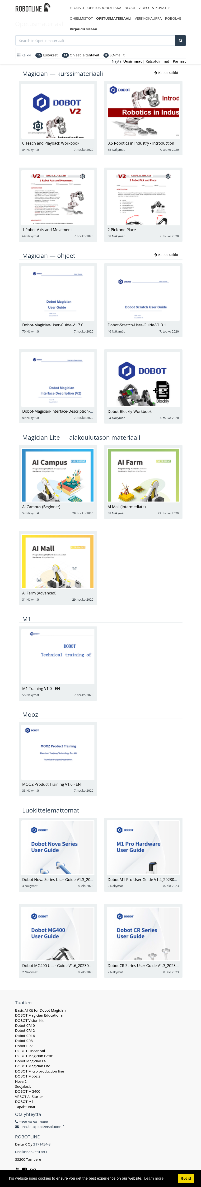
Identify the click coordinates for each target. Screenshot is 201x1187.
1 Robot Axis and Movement (47, 229)
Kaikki (24, 55)
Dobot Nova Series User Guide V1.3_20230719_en (66, 879)
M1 (26, 619)
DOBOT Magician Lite (32, 1066)
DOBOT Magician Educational (39, 1015)
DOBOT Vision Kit (29, 1020)
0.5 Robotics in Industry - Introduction (141, 143)
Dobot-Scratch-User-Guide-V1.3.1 (137, 325)
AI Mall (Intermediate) (127, 506)
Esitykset (46, 55)
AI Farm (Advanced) (39, 593)
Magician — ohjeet (48, 255)
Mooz (30, 714)
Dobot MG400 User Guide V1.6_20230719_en (62, 965)
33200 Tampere (28, 1159)
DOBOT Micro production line (39, 1071)
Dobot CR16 (25, 1035)
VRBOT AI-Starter (29, 1096)
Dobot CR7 (24, 1045)
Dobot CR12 (25, 1030)
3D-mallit (114, 55)
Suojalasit (23, 1086)
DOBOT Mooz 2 (28, 1076)
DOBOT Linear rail (30, 1050)
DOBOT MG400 (27, 1091)
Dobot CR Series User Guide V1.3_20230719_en (149, 965)
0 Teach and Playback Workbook (50, 143)
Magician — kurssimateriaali (62, 73)
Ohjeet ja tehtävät (80, 55)
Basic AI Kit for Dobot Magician (40, 1010)
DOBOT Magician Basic (34, 1055)
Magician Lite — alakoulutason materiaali (81, 437)
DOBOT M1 (24, 1101)
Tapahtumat (25, 1106)
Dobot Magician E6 (30, 1061)
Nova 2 (21, 1081)
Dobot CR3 (24, 1040)
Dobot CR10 (25, 1025)
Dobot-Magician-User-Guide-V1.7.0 (53, 325)
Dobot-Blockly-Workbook (130, 411)
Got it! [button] (186, 1178)
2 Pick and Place (122, 229)
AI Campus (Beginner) (41, 506)
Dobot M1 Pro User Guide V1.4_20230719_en (147, 879)
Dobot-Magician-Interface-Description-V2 (58, 411)
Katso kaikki (166, 72)
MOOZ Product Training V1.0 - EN (51, 784)
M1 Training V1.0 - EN (41, 688)
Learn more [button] (154, 1178)
